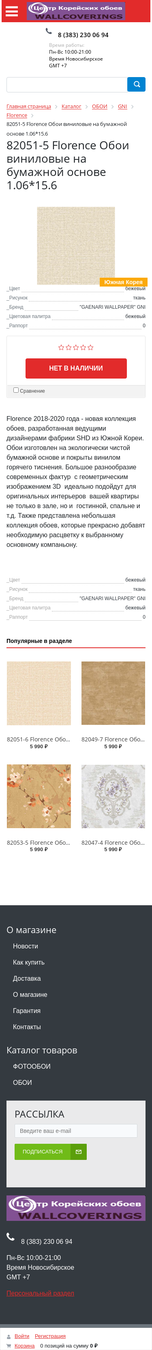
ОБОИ (22, 1082)
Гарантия (27, 1010)
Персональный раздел (40, 1293)
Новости (25, 946)
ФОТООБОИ (32, 1066)
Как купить (29, 962)
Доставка (27, 978)
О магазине (30, 994)
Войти (22, 1336)
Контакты (27, 1026)
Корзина (25, 1346)
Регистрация (50, 1336)
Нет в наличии (76, 368)
